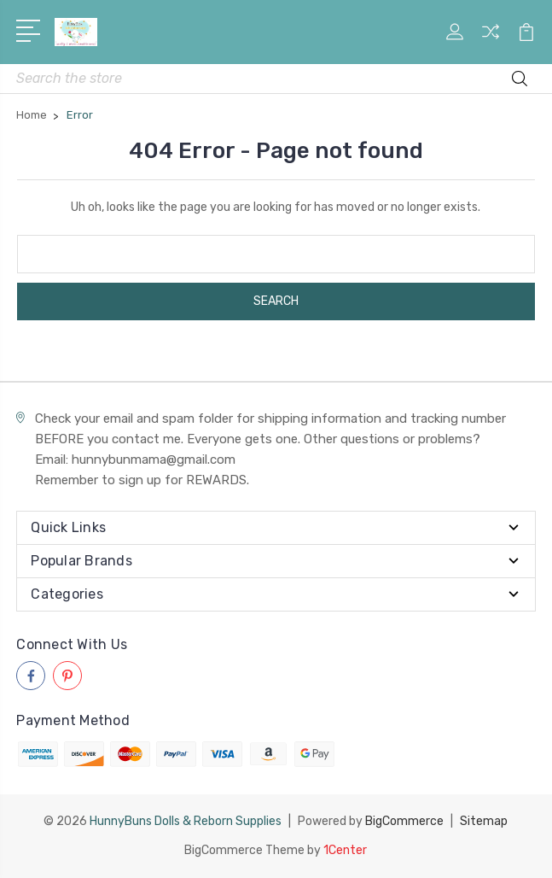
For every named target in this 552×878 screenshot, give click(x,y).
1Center (345, 850)
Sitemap (484, 821)
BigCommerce (404, 821)
